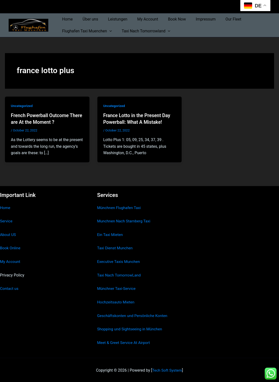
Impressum (195, 19)
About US (8, 234)
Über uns (87, 19)
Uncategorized (22, 106)
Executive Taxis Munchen (119, 261)
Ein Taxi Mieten (110, 234)
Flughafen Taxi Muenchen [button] (86, 31)
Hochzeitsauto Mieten (116, 301)
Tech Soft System (167, 369)
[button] (108, 31)
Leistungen (112, 19)
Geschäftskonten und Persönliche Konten (133, 315)
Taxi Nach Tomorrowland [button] (143, 31)
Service (6, 220)
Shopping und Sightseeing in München (130, 328)
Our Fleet (220, 19)
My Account (140, 19)
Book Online (10, 247)
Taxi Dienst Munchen (115, 247)
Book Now (168, 19)
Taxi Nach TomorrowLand (119, 274)
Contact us (9, 288)
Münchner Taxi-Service (117, 288)
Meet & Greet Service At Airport (124, 342)
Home (66, 19)
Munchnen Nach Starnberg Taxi (124, 220)
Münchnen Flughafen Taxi (119, 207)
